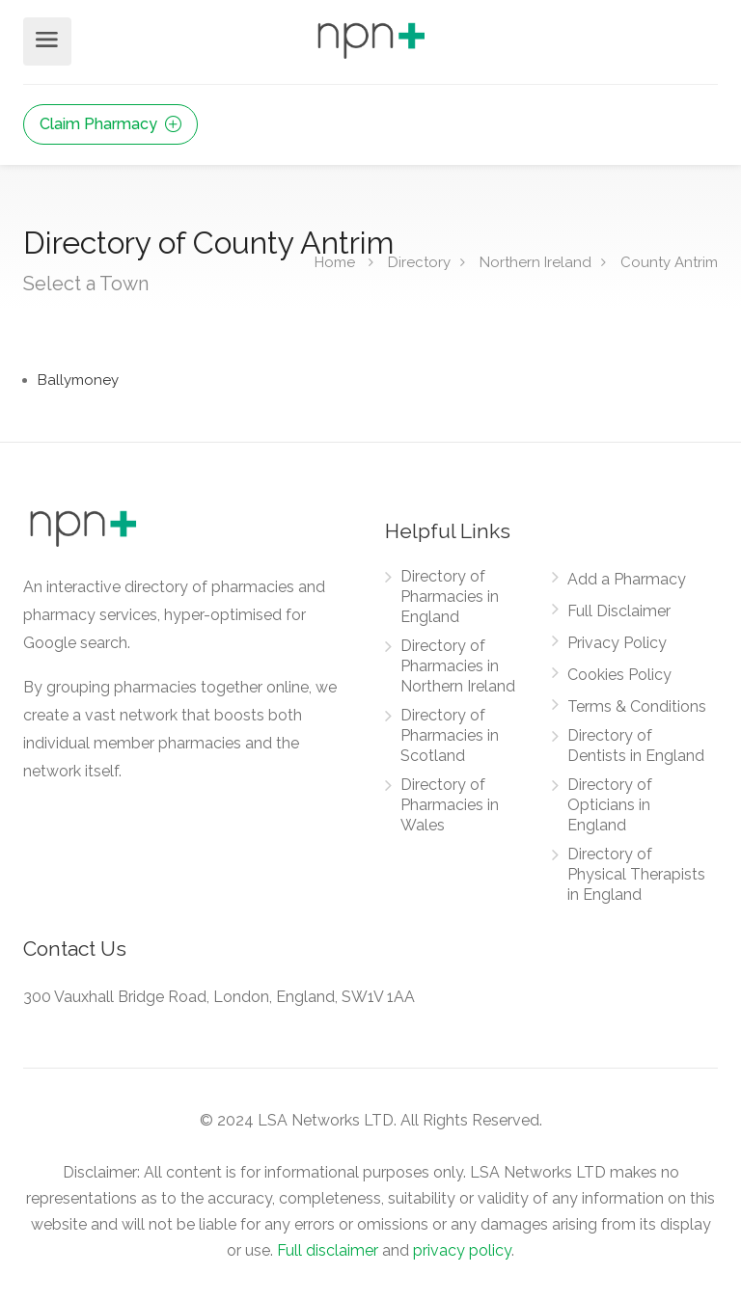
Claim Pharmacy (110, 124)
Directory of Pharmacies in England (449, 596)
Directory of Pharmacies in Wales (449, 804)
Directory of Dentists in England (635, 745)
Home (335, 261)
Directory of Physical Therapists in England (636, 874)
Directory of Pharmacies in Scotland (449, 735)
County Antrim (669, 261)
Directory (419, 261)
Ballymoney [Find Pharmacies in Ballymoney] (78, 380)
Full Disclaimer (619, 611)
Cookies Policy (619, 674)
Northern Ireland (535, 261)
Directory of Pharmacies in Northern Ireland (457, 666)
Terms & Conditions (636, 706)
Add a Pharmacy (626, 579)
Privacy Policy (617, 643)
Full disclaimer (327, 1250)
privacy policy (462, 1250)
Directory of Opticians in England (609, 804)
